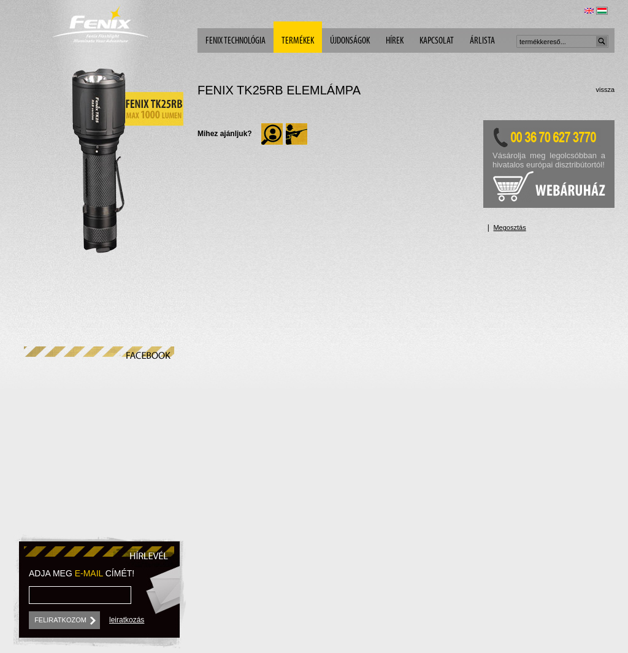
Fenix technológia (235, 41)
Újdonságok (350, 41)
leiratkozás (126, 620)
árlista (482, 41)
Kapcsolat (436, 41)
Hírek (395, 41)
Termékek (297, 41)
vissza (605, 89)
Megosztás (509, 227)
